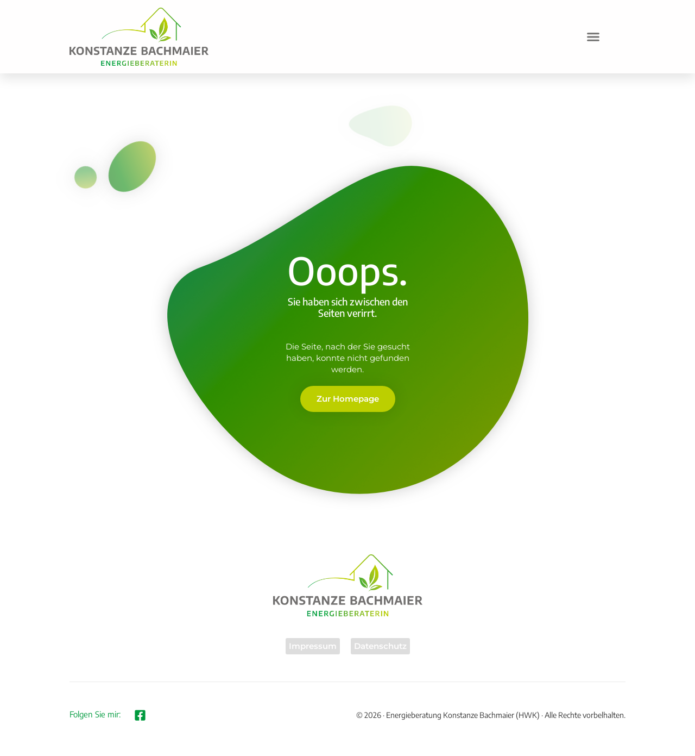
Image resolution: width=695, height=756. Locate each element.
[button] (593, 37)
